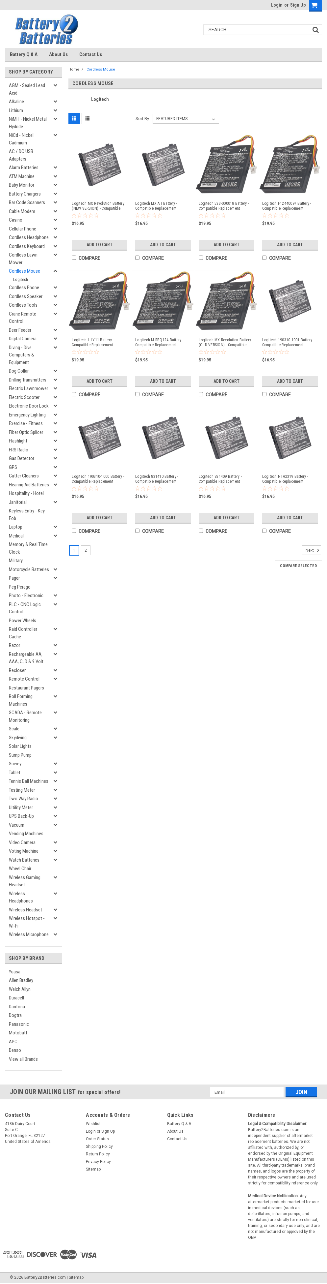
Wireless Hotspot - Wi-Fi (27, 922)
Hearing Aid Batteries (29, 485)
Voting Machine (23, 851)
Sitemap (93, 1169)
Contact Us (90, 54)
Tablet (14, 773)
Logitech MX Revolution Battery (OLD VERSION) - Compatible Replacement (225, 343)
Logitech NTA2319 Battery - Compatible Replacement (285, 479)
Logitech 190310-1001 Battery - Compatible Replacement (288, 342)
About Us (58, 54)
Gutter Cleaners (24, 476)
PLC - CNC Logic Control (25, 608)
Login (277, 5)
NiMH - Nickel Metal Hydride (28, 123)
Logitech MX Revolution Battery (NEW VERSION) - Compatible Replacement (98, 206)
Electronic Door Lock (29, 406)
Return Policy (98, 1154)
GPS (13, 467)
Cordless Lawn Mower (23, 258)
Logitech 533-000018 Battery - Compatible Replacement (224, 206)
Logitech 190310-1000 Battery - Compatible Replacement (98, 479)
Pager (14, 578)
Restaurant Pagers (26, 688)
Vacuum (16, 825)
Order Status (97, 1139)
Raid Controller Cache (23, 633)
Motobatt (18, 1033)
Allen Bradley (21, 980)
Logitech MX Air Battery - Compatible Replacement (156, 206)
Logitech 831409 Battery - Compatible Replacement (220, 479)
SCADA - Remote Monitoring (25, 716)
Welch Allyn (20, 989)
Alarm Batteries (23, 167)
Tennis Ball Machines (28, 781)
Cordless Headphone (29, 237)
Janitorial (18, 502)
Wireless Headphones (21, 897)
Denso (15, 1050)
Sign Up (298, 5)
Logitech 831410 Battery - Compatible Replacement (156, 479)
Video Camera (22, 842)
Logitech (20, 279)
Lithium (16, 110)
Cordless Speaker (25, 296)
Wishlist (93, 1123)
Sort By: (143, 118)
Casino (15, 220)
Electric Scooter (24, 397)
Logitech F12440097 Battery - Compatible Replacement (287, 206)
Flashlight (18, 441)
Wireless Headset (25, 910)
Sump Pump (20, 755)
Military (16, 561)
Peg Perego (20, 587)
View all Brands (23, 1059)
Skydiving (18, 738)
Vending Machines (26, 834)
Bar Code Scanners (27, 202)
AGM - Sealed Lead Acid (27, 89)
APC (13, 1042)
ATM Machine (22, 176)
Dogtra (15, 1015)
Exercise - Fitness (26, 423)
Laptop (15, 527)
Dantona (17, 1007)
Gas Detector (21, 458)
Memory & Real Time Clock (28, 548)
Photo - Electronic (26, 595)
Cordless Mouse (24, 271)
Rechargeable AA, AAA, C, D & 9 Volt (26, 658)
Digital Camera (23, 339)
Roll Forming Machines (21, 700)
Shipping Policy (99, 1146)
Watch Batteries (24, 860)
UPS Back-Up (21, 816)
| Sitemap (75, 1277)
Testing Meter (22, 790)
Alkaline (16, 102)
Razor (14, 645)
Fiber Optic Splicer (26, 432)
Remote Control (24, 679)
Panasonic (19, 1024)
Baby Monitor (21, 185)
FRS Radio (18, 450)
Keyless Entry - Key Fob (27, 514)
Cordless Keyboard (27, 246)
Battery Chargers (25, 194)
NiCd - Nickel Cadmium (21, 139)
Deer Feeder (20, 330)
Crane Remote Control (22, 317)
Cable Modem (22, 211)
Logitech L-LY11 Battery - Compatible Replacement (93, 342)
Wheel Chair (20, 868)
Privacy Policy (98, 1161)
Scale (14, 729)
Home (73, 69)
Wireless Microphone (29, 934)
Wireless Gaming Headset (24, 881)
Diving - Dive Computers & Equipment (21, 355)
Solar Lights (20, 746)
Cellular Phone (22, 229)
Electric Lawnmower (28, 388)
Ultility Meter (21, 807)
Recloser (17, 670)
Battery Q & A (24, 54)
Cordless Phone (24, 287)
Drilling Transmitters (27, 380)
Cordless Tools (23, 305)
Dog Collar (19, 371)
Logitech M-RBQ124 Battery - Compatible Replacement (159, 342)
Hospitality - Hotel (26, 493)
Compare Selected (298, 566)
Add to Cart (100, 244)
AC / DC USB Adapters (21, 155)
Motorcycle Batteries (29, 569)
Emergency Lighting (27, 415)
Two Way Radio (23, 799)
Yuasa (14, 972)
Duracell (16, 998)
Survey (15, 764)
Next (313, 550)
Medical (16, 536)
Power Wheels (22, 621)
